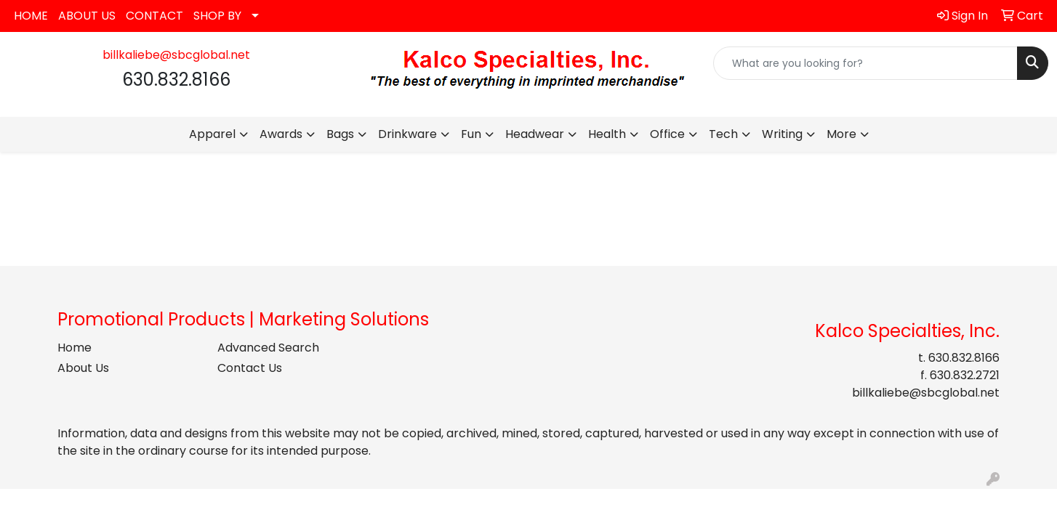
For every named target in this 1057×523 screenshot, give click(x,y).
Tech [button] (723, 134)
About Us (83, 368)
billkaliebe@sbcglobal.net (176, 54)
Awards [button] (281, 134)
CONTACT (154, 15)
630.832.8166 (964, 357)
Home (74, 347)
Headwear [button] (534, 134)
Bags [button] (340, 134)
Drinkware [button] (407, 134)
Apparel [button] (212, 134)
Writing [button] (782, 134)
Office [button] (667, 134)
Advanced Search (268, 347)
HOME (31, 15)
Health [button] (607, 134)
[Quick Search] (865, 63)
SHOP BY (217, 15)
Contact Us (249, 368)
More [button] (841, 134)
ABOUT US (87, 15)
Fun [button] (471, 134)
